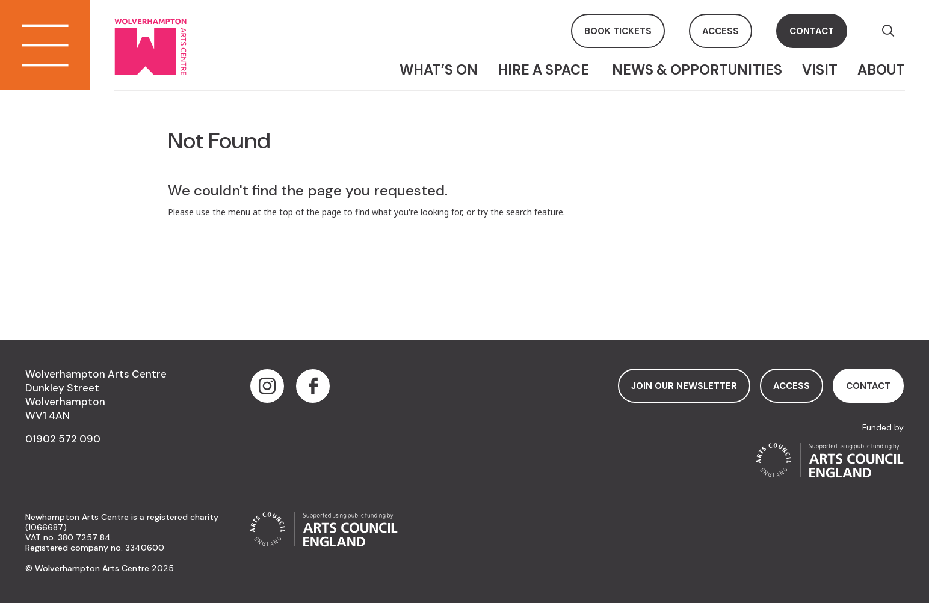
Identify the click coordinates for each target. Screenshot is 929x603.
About (881, 70)
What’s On (439, 70)
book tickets (618, 31)
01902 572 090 (62, 438)
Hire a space (545, 70)
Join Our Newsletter (684, 386)
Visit (820, 70)
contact (811, 31)
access (720, 31)
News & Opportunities (697, 70)
